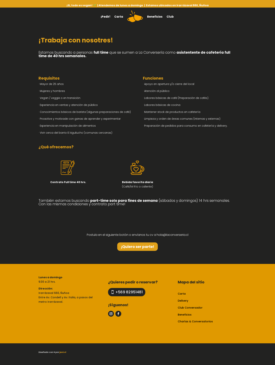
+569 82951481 (129, 292)
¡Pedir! (105, 17)
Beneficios (155, 17)
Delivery (183, 301)
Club (170, 17)
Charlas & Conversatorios (195, 321)
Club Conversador (190, 307)
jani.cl (62, 352)
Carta (118, 17)
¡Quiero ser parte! (137, 246)
